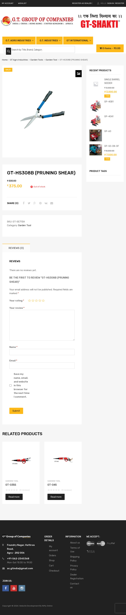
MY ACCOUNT (7, 3)
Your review (17, 308)
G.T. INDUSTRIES (49, 40)
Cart (51, 565)
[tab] (16, 248)
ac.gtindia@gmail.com (20, 568)
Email (13, 360)
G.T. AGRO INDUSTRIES (18, 40)
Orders (52, 555)
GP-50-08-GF (111, 146)
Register (119, 3)
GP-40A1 (108, 116)
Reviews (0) (16, 248)
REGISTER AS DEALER (81, 3)
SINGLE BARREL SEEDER (112, 81)
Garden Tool (51, 60)
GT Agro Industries (19, 60)
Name (13, 347)
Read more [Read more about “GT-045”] (56, 497)
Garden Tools (36, 60)
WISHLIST (22, 3)
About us (75, 542)
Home (5, 60)
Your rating (16, 300)
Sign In (110, 3)
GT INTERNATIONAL (77, 40)
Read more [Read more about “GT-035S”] (14, 497)
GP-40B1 (109, 101)
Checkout (54, 570)
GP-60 (107, 131)
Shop (52, 560)
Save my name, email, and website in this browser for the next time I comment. (22, 385)
